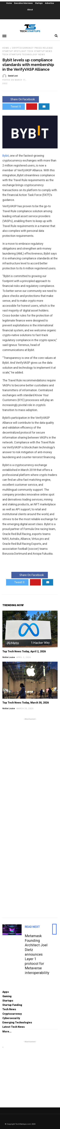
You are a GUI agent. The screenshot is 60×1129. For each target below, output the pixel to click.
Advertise (49, 3)
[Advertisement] (30, 817)
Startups (39, 3)
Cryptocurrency (23, 48)
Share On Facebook (20, 99)
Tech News (9, 1009)
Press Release (44, 48)
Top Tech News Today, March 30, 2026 (25, 702)
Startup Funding (12, 1004)
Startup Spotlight (14, 51)
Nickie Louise (8, 657)
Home (9, 3)
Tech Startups (11, 54)
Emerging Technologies (17, 1022)
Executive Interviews (23, 3)
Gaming (7, 996)
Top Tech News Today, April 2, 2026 (24, 651)
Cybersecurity (11, 1018)
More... (7, 1031)
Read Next (32, 926)
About (30, 10)
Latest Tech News (13, 1026)
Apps (5, 991)
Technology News (33, 54)
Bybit (5, 155)
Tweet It (13, 106)
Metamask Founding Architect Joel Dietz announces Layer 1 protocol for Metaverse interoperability (37, 954)
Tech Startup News (39, 51)
